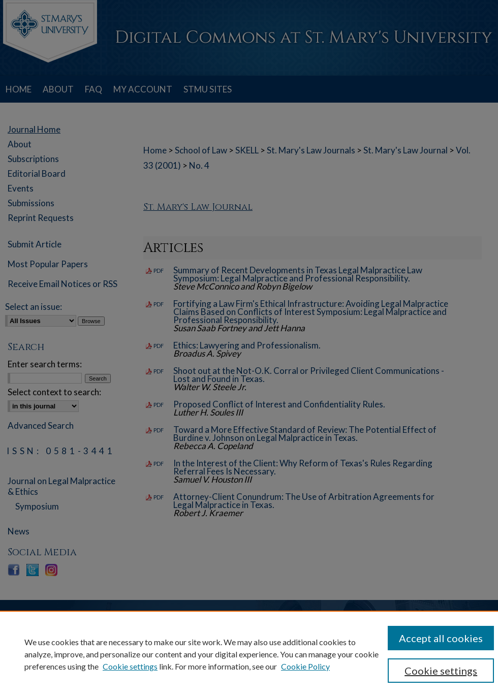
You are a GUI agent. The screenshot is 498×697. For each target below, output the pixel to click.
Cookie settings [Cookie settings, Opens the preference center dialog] (440, 670)
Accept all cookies (441, 638)
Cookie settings (130, 666)
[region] (249, 654)
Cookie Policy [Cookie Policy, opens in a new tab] (305, 666)
